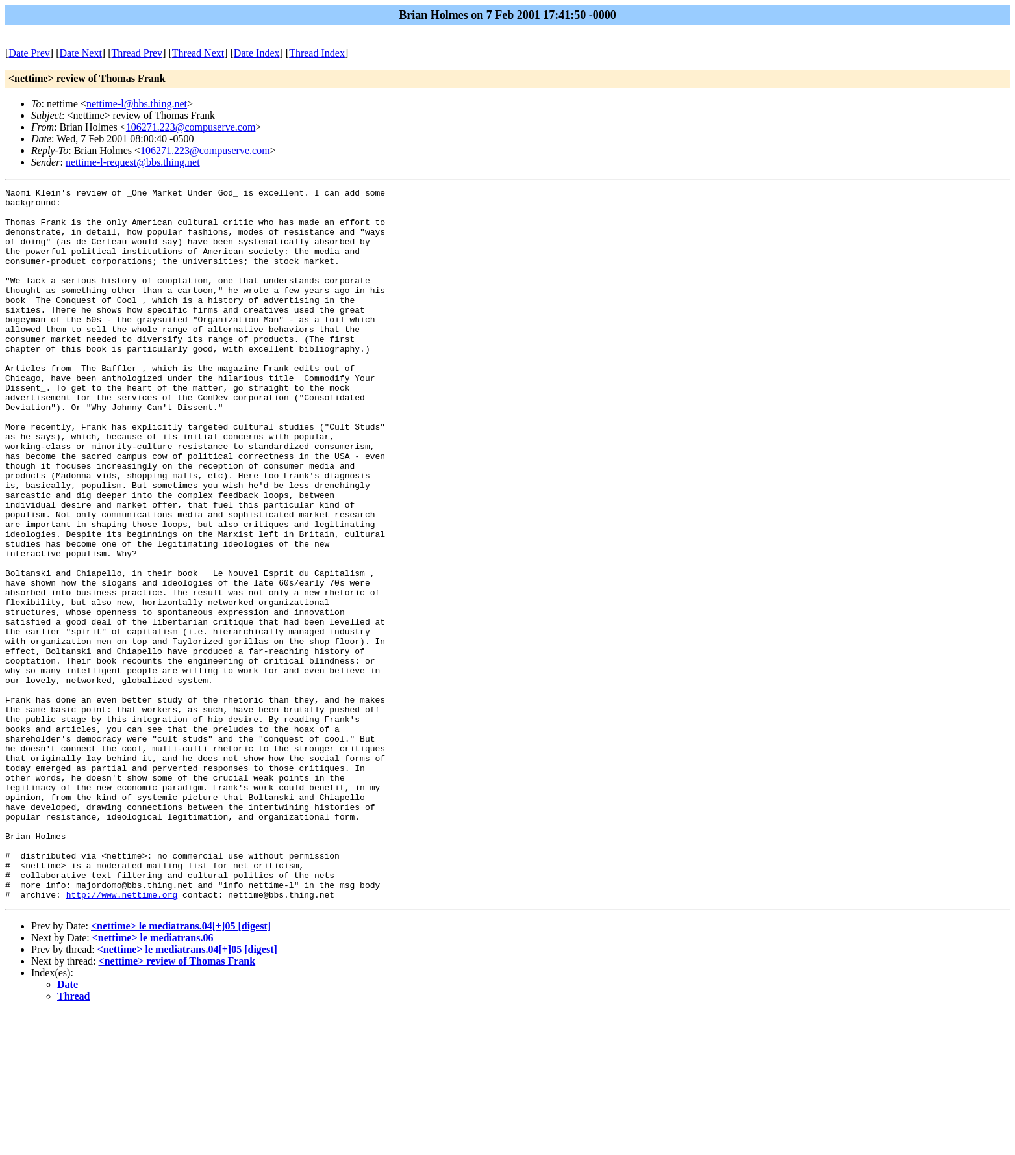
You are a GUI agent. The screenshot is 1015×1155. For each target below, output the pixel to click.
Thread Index (317, 52)
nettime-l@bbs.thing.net (136, 103)
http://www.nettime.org (122, 1037)
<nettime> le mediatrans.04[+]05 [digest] (181, 1068)
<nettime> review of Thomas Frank (177, 1103)
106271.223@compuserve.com (191, 127)
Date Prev (29, 52)
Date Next (81, 52)
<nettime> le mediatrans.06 (153, 1079)
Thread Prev (136, 52)
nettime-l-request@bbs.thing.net (133, 162)
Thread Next (198, 52)
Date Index (257, 52)
